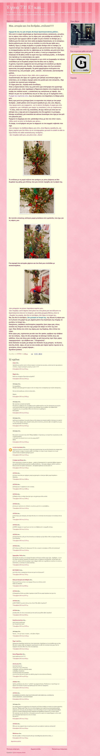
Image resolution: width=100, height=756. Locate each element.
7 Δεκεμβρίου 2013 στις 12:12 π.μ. (21, 529)
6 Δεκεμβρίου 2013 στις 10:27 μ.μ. (21, 425)
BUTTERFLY (16, 570)
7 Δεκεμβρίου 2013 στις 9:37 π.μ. (20, 595)
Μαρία (14, 374)
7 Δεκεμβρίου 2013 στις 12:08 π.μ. (21, 479)
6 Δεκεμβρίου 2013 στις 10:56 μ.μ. (21, 442)
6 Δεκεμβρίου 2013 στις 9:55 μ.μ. (20, 369)
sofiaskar (15, 681)
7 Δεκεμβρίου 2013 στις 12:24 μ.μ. (21, 636)
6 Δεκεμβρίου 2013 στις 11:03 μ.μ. (21, 468)
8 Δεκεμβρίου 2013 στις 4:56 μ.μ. (20, 728)
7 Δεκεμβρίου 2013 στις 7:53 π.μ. (20, 574)
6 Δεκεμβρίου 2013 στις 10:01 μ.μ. (21, 378)
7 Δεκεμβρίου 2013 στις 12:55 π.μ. (21, 564)
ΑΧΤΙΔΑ (15, 473)
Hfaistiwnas (16, 733)
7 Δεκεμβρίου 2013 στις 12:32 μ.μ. (21, 649)
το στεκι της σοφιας (18, 447)
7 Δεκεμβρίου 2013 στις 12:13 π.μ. (21, 540)
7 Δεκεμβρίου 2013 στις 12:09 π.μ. (21, 498)
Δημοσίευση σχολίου (16, 741)
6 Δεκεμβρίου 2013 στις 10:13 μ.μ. (21, 412)
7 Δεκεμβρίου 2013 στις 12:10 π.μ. (21, 508)
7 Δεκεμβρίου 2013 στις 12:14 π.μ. (21, 550)
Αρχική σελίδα (35, 749)
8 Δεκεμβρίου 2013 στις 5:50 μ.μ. (20, 738)
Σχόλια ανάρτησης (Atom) (19, 752)
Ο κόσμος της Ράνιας (18, 460)
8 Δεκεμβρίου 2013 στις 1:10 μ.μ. (20, 718)
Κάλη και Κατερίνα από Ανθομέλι (21, 579)
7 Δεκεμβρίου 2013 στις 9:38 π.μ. (20, 615)
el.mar (14, 363)
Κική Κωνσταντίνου (18, 620)
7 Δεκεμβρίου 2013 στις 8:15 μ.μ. (20, 676)
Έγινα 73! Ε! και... (26, 7)
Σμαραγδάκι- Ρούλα (18, 555)
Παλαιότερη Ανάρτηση (59, 749)
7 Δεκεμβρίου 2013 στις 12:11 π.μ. (21, 519)
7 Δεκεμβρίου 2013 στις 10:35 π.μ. (21, 626)
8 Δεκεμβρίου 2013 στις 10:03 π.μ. (21, 699)
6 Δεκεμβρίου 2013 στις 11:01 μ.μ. (21, 455)
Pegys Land (16, 641)
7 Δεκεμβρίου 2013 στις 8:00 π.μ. (20, 586)
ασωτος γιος (16, 663)
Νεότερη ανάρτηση (13, 749)
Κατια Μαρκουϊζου (17, 654)
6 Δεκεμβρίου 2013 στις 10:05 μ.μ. (21, 396)
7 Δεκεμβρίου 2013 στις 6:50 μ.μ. (20, 658)
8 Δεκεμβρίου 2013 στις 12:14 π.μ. (21, 687)
